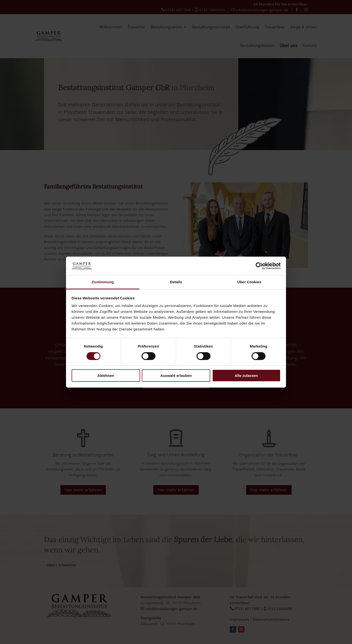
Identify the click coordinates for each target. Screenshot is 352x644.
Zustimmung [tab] (103, 282)
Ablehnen (105, 375)
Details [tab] (176, 282)
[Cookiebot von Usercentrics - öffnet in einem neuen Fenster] (259, 266)
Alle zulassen (246, 375)
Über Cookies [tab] (249, 282)
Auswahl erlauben (176, 375)
